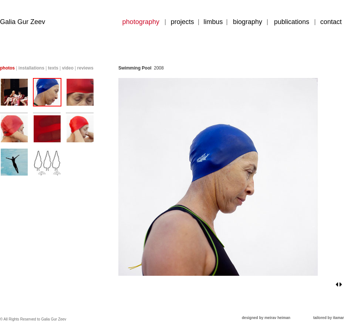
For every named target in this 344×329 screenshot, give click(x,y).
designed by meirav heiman (266, 318)
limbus (213, 22)
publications (291, 22)
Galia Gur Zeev (22, 22)
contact (331, 22)
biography (247, 22)
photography (140, 22)
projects (182, 22)
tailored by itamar (328, 318)
